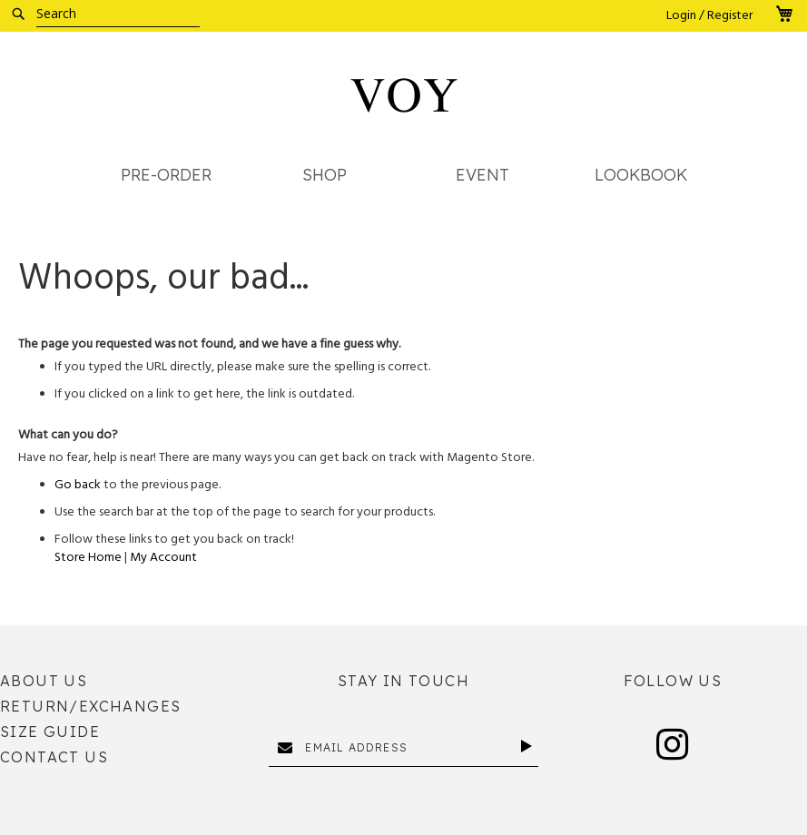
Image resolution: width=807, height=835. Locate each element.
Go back (77, 485)
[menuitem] (166, 175)
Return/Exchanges (90, 706)
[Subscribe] (529, 746)
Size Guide (50, 731)
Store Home (88, 557)
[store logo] (404, 95)
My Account (163, 557)
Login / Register (709, 16)
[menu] (403, 180)
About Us (43, 681)
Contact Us (54, 757)
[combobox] (118, 13)
